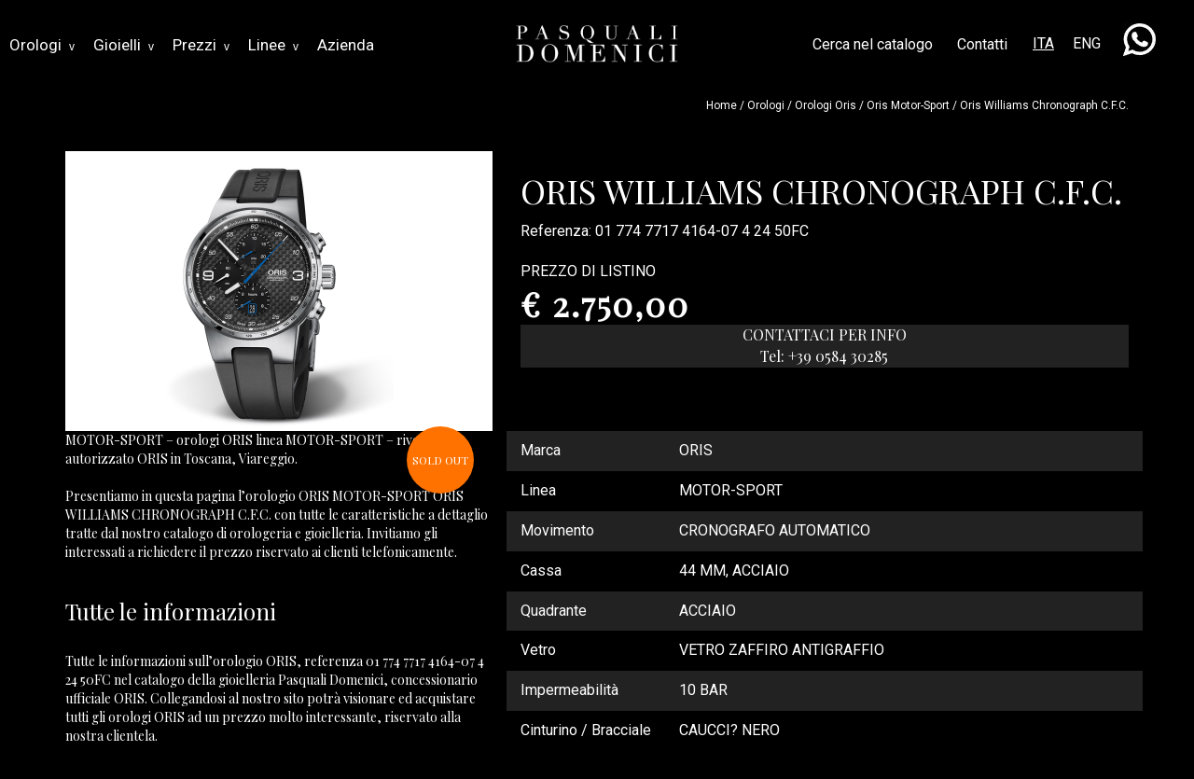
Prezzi (201, 44)
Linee (273, 44)
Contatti (982, 44)
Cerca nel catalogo (872, 44)
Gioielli (123, 44)
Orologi (42, 44)
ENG (1087, 43)
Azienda (345, 44)
